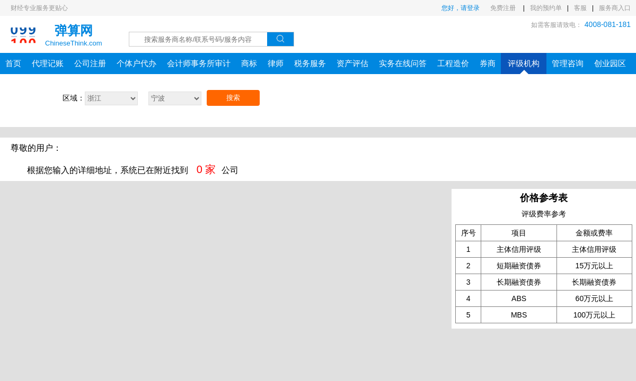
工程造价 (453, 63)
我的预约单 (546, 8)
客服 (580, 8)
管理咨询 (568, 63)
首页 (13, 63)
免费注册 (503, 8)
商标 (249, 63)
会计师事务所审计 (199, 63)
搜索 (233, 98)
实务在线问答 (403, 63)
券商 (488, 63)
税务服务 (310, 63)
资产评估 (352, 63)
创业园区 (610, 63)
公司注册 (90, 63)
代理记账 (48, 63)
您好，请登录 (460, 8)
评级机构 (524, 66)
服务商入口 (615, 8)
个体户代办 (136, 63)
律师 (276, 63)
